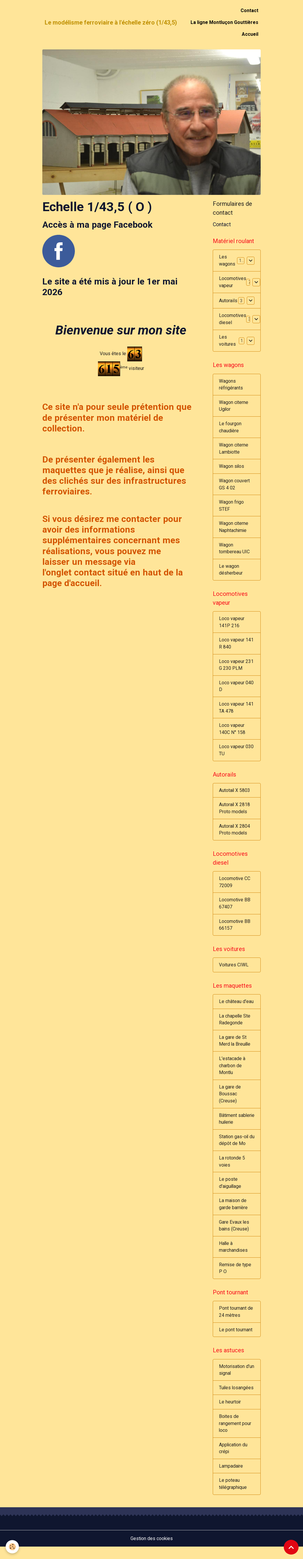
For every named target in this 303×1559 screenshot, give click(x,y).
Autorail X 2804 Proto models (235, 834)
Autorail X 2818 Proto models (235, 813)
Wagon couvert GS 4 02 (234, 485)
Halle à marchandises (233, 1256)
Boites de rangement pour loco (235, 1435)
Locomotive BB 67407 (235, 909)
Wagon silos (232, 467)
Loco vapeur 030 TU (236, 754)
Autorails (228, 300)
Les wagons (227, 260)
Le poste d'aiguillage (230, 1191)
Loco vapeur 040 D (236, 689)
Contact (249, 10)
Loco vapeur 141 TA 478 (236, 711)
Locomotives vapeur (232, 282)
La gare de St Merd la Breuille (235, 1048)
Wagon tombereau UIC (234, 550)
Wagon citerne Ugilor (234, 406)
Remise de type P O (235, 1278)
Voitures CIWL (234, 971)
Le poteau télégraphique (233, 1496)
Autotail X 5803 (235, 795)
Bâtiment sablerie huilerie (235, 1126)
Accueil (250, 34)
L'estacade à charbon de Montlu (232, 1073)
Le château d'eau (236, 1008)
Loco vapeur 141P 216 (231, 625)
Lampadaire (231, 1478)
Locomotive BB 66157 (235, 930)
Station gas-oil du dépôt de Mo (235, 1148)
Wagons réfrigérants (231, 385)
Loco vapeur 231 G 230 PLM (236, 668)
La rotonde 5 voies (232, 1170)
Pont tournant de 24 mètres (236, 1322)
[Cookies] (12, 1546)
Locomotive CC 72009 (235, 887)
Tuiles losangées (236, 1398)
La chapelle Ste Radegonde (235, 1026)
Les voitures (227, 340)
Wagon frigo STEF (231, 507)
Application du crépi (233, 1459)
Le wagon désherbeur (231, 572)
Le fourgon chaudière (230, 428)
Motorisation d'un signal (232, 1380)
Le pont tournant (235, 1340)
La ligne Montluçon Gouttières (224, 22)
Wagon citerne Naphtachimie (234, 529)
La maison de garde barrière (233, 1213)
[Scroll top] (291, 1547)
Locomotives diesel (232, 319)
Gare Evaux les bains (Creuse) (234, 1234)
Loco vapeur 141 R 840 (236, 646)
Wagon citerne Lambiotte (234, 449)
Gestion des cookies (151, 1550)
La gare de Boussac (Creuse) (230, 1102)
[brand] (110, 22)
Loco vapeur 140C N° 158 (232, 733)
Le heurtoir (230, 1413)
